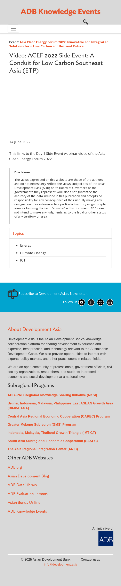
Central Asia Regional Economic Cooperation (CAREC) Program (59, 416)
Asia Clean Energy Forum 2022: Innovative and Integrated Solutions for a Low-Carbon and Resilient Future (58, 44)
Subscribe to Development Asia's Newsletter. (48, 293)
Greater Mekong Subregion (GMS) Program (42, 424)
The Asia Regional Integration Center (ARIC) (43, 449)
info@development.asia (60, 564)
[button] (85, 21)
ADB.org (15, 467)
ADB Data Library (22, 485)
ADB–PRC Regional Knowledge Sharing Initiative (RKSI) (52, 395)
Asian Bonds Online (24, 503)
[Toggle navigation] (13, 29)
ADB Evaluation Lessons (28, 494)
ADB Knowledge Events (27, 511)
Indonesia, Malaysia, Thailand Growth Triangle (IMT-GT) (52, 432)
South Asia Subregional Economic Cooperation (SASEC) (53, 441)
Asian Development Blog (28, 476)
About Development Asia (35, 329)
